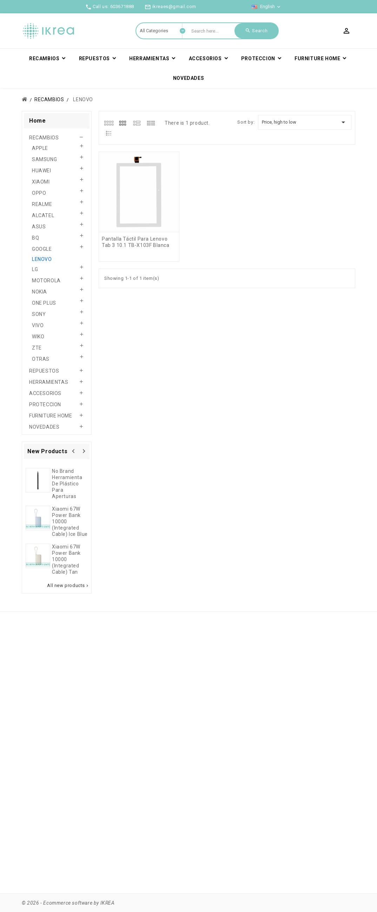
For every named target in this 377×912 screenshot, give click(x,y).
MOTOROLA (46, 280)
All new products (68, 585)
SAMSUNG (44, 159)
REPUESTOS (44, 371)
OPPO (39, 193)
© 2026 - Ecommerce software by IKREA (68, 903)
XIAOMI (41, 182)
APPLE (40, 148)
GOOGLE (42, 249)
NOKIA (39, 292)
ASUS (39, 226)
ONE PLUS (44, 303)
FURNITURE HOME (50, 416)
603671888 (122, 6)
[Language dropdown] (267, 7)
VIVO (38, 325)
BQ (35, 238)
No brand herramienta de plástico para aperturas (67, 483)
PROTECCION (45, 404)
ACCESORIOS (45, 393)
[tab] (108, 123)
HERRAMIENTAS (48, 382)
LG (35, 269)
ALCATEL (43, 215)
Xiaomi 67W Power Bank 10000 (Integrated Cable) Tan (66, 559)
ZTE (37, 348)
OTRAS (40, 359)
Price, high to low (305, 122)
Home (37, 120)
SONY (39, 314)
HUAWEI (41, 170)
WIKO (38, 336)
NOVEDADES (44, 427)
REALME (42, 204)
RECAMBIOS (44, 137)
